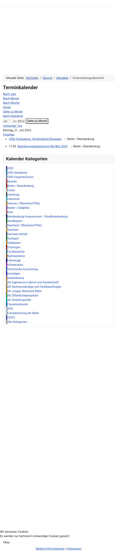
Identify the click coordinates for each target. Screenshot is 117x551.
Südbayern (14, 243)
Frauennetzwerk (17, 304)
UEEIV (11, 317)
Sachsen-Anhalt (17, 234)
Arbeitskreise (15, 278)
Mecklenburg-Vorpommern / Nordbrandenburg (37, 216)
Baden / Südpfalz (18, 208)
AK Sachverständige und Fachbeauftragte (34, 286)
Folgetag (8, 134)
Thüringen (13, 247)
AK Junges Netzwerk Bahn (24, 291)
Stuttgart (13, 238)
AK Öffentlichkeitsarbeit (22, 295)
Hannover (13, 199)
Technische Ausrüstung (22, 269)
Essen (11, 190)
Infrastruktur (15, 265)
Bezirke (12, 181)
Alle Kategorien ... (18, 322)
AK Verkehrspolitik (19, 300)
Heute (7, 107)
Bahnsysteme (16, 256)
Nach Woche (11, 103)
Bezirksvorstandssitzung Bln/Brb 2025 (42, 146)
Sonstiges (13, 273)
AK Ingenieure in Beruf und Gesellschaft (33, 282)
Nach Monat (11, 98)
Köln (10, 212)
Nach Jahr (9, 94)
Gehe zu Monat (13, 111)
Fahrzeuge (14, 260)
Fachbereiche (16, 251)
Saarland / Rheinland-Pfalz (24, 225)
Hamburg (13, 194)
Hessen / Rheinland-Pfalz (23, 203)
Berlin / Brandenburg (20, 186)
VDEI (10, 168)
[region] (58, 52)
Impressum (74, 548)
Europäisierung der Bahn (23, 313)
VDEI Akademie (17, 172)
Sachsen (12, 229)
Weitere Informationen (50, 548)
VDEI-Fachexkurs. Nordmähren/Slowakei (35, 139)
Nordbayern (14, 221)
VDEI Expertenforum (20, 177)
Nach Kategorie (13, 116)
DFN (10, 308)
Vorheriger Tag (12, 126)
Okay (6, 542)
